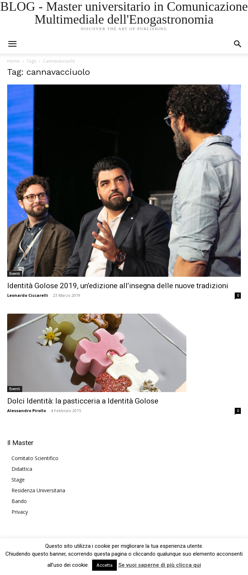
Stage (18, 479)
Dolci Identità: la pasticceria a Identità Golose (82, 401)
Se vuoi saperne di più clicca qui (159, 565)
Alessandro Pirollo (26, 410)
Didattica (21, 468)
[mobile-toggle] (12, 44)
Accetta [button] (104, 565)
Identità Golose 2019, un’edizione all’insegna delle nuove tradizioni (117, 285)
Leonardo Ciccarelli (27, 295)
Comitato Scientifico (34, 458)
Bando (19, 501)
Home (13, 61)
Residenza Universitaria (38, 490)
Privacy (19, 511)
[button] (238, 44)
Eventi (14, 273)
